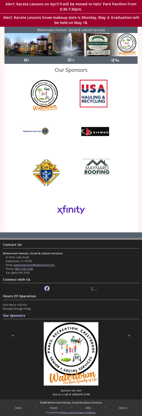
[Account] (71, 60)
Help (88, 407)
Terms (18, 407)
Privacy (54, 407)
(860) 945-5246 (24, 269)
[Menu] (115, 60)
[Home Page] (26, 60)
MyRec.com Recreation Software (78, 412)
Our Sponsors (14, 315)
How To (123, 407)
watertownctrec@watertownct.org (34, 265)
